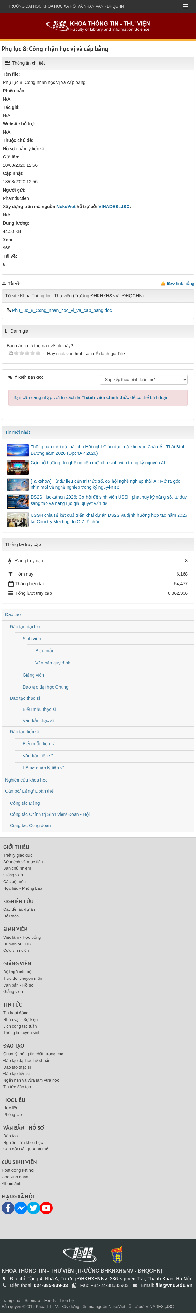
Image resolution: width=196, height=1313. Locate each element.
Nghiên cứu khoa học (26, 780)
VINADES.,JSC (113, 206)
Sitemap (32, 1300)
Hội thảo (11, 916)
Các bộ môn (14, 881)
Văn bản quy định (52, 662)
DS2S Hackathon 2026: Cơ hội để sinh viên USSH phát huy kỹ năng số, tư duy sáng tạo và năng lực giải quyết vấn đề (109, 500)
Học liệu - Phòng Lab (22, 888)
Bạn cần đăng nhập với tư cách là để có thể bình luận (91, 397)
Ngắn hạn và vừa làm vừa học (31, 1080)
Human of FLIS (17, 944)
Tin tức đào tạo (17, 1087)
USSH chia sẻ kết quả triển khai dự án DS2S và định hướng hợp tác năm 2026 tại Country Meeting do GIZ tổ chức (109, 518)
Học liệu (14, 1100)
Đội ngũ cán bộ (17, 971)
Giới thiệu (16, 847)
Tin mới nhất (17, 432)
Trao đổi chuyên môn (22, 978)
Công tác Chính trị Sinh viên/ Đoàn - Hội (50, 814)
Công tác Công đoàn (30, 825)
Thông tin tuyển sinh (21, 1032)
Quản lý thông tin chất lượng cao (33, 1053)
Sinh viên (32, 638)
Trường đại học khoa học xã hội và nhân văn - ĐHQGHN (66, 6)
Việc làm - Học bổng (22, 937)
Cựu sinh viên (16, 950)
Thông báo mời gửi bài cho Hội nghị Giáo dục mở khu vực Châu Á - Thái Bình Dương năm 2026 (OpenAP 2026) (108, 450)
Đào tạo (13, 614)
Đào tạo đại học (25, 626)
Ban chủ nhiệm (17, 868)
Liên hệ (67, 1300)
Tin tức (12, 1004)
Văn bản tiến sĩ (38, 755)
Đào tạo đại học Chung (46, 687)
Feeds (50, 1300)
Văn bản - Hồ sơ (18, 985)
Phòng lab (12, 1114)
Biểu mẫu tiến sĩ (39, 743)
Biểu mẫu (44, 650)
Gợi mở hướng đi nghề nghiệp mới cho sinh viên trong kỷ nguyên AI (98, 462)
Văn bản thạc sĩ (38, 720)
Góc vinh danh (15, 1177)
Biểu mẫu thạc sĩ (39, 709)
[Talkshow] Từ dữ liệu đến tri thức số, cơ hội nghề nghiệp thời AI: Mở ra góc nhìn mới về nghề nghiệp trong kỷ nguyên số (105, 484)
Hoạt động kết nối (18, 1170)
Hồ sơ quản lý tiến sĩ (43, 767)
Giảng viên (33, 675)
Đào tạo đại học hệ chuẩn (26, 1060)
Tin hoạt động (16, 1012)
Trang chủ (11, 1300)
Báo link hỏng (180, 283)
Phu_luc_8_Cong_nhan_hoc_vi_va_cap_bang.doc (59, 310)
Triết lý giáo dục (18, 855)
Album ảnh (11, 1183)
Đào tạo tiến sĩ (24, 731)
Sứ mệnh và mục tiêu (23, 862)
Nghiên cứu (18, 901)
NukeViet (66, 206)
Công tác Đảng (25, 803)
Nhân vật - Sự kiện (20, 1019)
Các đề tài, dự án (19, 909)
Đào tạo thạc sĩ (25, 698)
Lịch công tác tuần (20, 1026)
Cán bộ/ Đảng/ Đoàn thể (29, 791)
